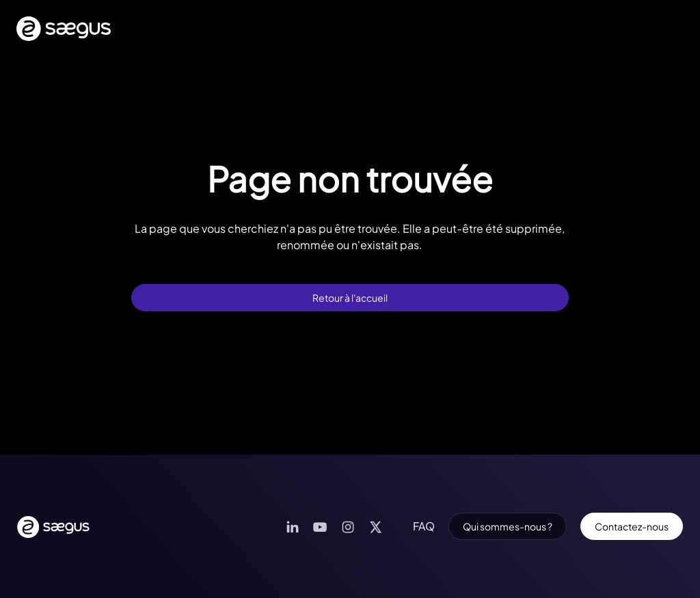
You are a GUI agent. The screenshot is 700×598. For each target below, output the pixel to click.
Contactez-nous (632, 526)
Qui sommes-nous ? (507, 526)
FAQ (424, 526)
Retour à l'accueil (350, 297)
